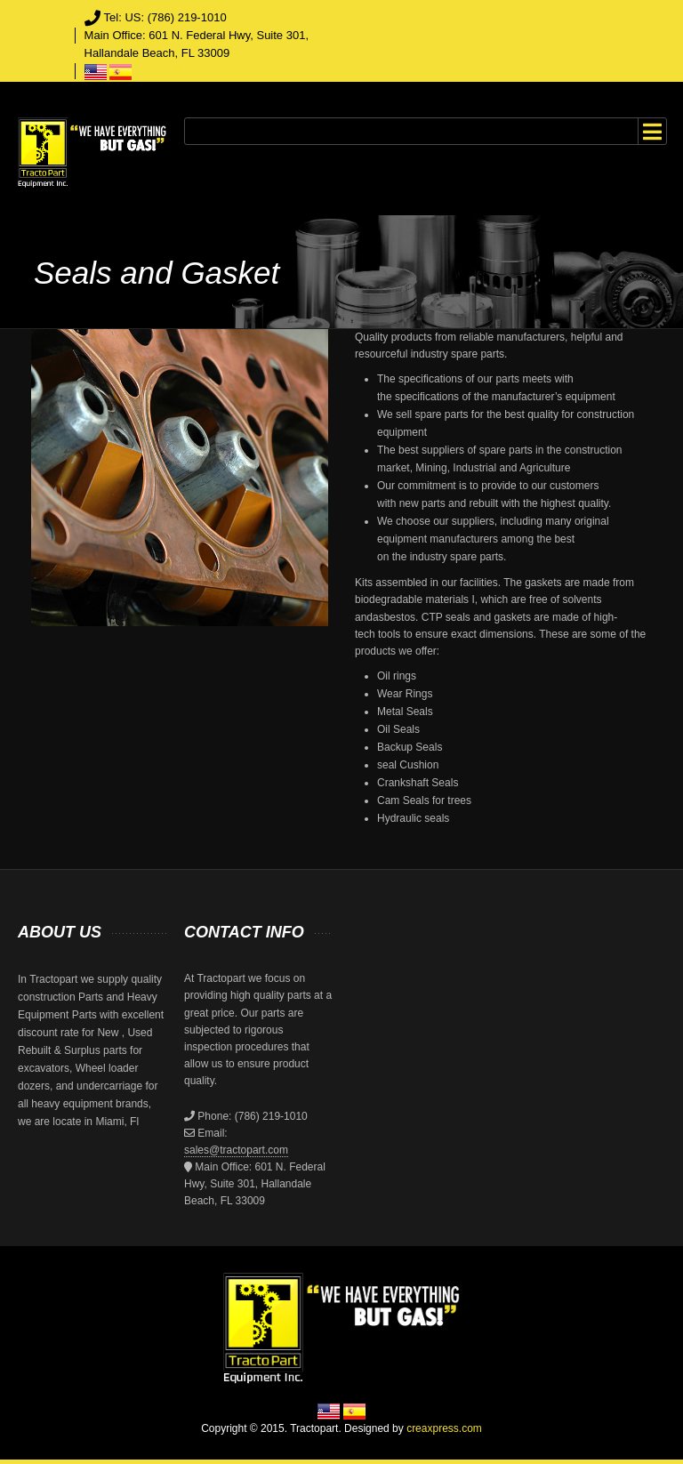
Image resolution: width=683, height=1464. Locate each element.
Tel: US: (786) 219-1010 (165, 17)
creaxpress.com (444, 1428)
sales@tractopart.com (236, 1150)
